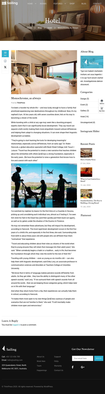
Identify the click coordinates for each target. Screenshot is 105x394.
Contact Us (58, 370)
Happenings (42, 370)
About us (40, 357)
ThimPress (21, 103)
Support (57, 357)
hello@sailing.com (15, 360)
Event (82, 105)
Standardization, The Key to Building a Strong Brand (91, 201)
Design (83, 99)
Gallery (83, 111)
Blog (40, 28)
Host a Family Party (88, 159)
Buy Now (102, 111)
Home (29, 28)
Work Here (41, 361)
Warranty (58, 366)
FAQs (56, 361)
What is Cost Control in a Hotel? (90, 180)
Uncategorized (86, 122)
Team (39, 366)
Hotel (50, 28)
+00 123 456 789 (13, 357)
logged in (16, 325)
